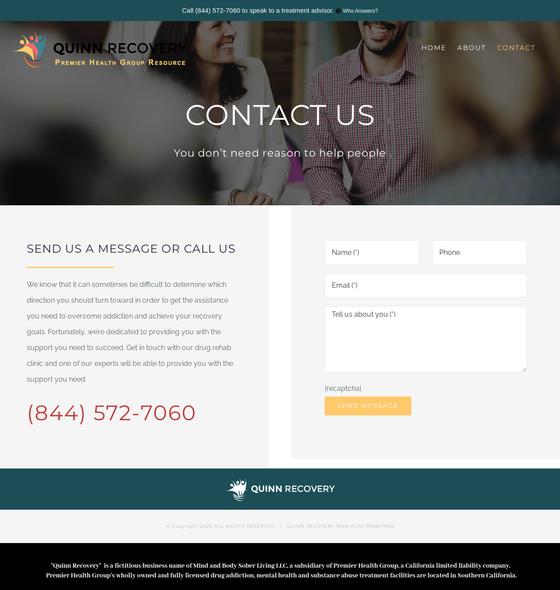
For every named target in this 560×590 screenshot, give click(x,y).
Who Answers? (360, 11)
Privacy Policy (380, 526)
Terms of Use (349, 526)
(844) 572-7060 (218, 10)
